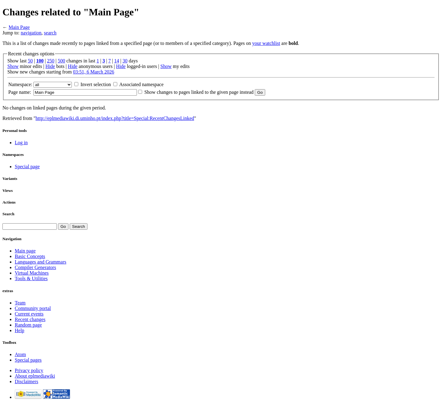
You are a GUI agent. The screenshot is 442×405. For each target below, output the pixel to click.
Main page (25, 250)
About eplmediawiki (35, 376)
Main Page (19, 27)
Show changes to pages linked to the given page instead (199, 92)
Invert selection (95, 84)
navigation (31, 32)
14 (116, 60)
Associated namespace (141, 84)
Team (20, 302)
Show (12, 66)
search (50, 32)
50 (30, 60)
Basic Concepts (30, 256)
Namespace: (20, 84)
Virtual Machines (32, 273)
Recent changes (30, 319)
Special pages (28, 360)
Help (19, 330)
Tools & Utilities (31, 278)
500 (61, 60)
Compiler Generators (35, 267)
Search (8, 214)
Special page (27, 166)
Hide (50, 66)
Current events (29, 313)
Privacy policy (29, 370)
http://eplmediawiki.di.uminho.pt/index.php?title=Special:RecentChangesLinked (115, 118)
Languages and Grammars (40, 261)
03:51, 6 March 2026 (93, 71)
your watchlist (266, 43)
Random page (28, 325)
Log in (21, 142)
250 (50, 60)
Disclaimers (26, 381)
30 (124, 60)
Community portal (33, 308)
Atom (20, 354)
